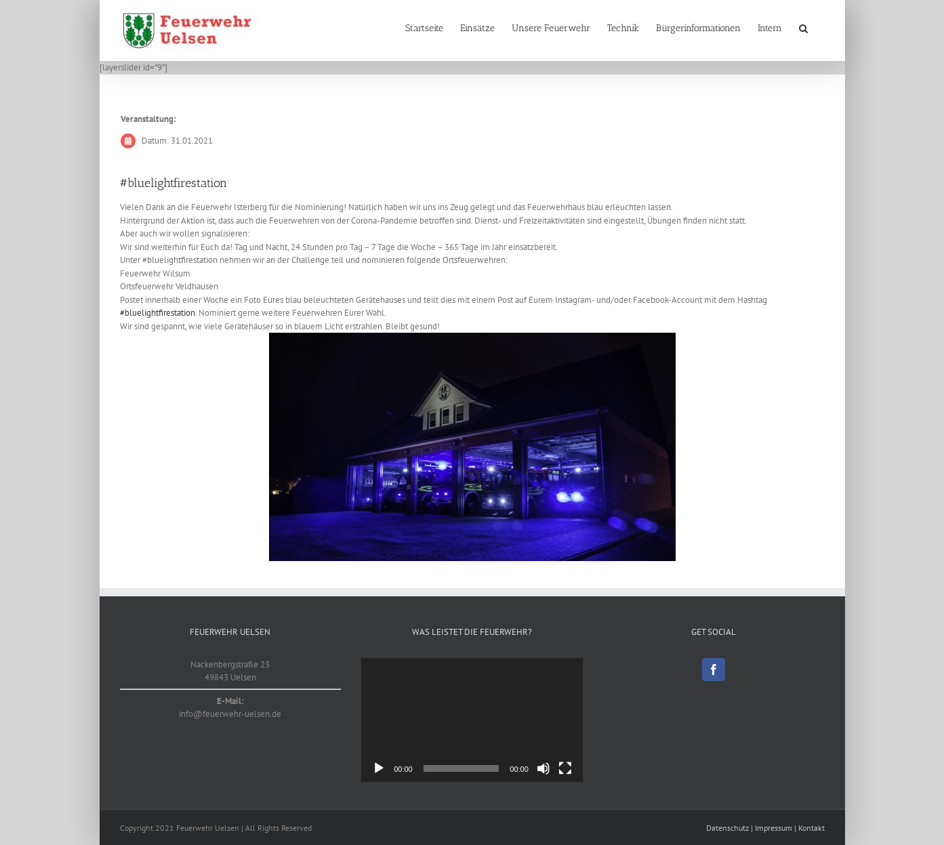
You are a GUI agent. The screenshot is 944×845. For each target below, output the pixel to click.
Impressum (773, 828)
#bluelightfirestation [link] (157, 312)
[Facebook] (713, 669)
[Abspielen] (379, 768)
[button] (803, 28)
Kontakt (811, 828)
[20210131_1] (472, 447)
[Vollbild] (565, 768)
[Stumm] (543, 768)
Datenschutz (727, 828)
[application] (472, 720)
